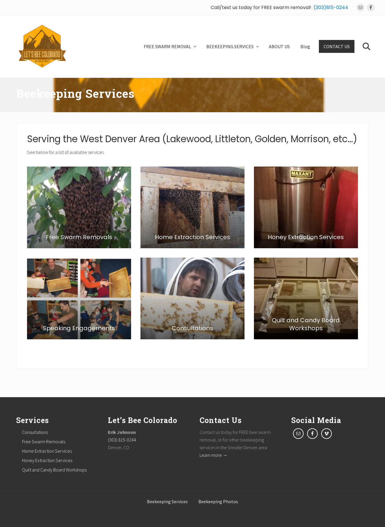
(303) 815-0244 (122, 440)
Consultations (35, 432)
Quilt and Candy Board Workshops (54, 470)
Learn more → (213, 455)
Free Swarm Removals (43, 441)
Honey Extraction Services (47, 460)
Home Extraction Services (47, 451)
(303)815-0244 (331, 7)
